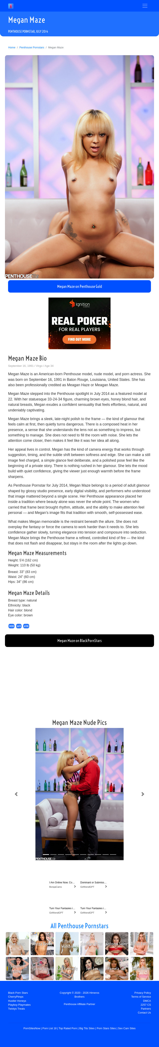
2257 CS (146, 1004)
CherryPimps (15, 996)
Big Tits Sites (87, 1028)
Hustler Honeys (17, 1000)
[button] (16, 794)
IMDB (11, 626)
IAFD (19, 626)
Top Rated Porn (68, 1028)
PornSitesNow (31, 1028)
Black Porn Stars (18, 992)
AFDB (26, 626)
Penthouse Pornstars (31, 47)
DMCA (147, 1000)
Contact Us (144, 1012)
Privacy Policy (142, 992)
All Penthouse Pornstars (79, 926)
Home (11, 47)
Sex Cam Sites (127, 1028)
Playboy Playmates (19, 1004)
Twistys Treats (16, 1008)
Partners (146, 1008)
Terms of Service (141, 996)
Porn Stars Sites (106, 1028)
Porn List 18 (49, 1028)
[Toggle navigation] (145, 6)
